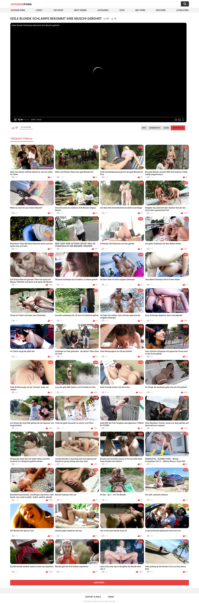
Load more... (99, 582)
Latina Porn (182, 10)
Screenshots (154, 128)
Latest (39, 10)
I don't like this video (16, 128)
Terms (111, 597)
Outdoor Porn (18, 10)
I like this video (13, 128)
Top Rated (58, 10)
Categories (102, 10)
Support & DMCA (93, 597)
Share (166, 128)
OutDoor (21, 4)
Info (144, 128)
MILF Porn (140, 10)
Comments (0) (178, 128)
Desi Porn (160, 10)
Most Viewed (80, 10)
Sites (121, 10)
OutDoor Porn (96, 601)
